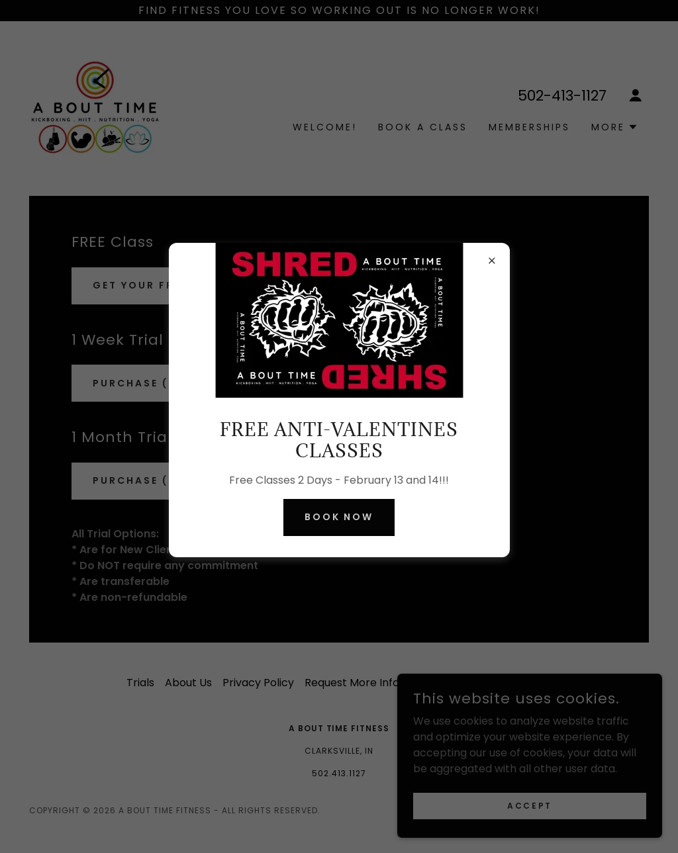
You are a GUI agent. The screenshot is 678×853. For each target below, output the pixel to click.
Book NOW (339, 516)
